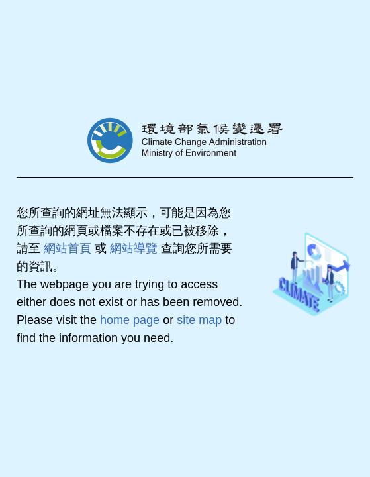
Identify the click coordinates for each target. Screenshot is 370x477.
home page (130, 320)
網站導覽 (134, 248)
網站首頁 (67, 248)
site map (199, 320)
